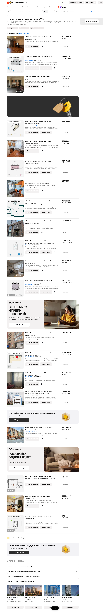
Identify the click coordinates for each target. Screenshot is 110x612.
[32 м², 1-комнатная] (16, 85)
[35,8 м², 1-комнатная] (16, 361)
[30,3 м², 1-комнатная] (16, 149)
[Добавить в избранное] (42, 46)
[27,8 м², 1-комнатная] (16, 169)
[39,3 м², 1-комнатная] (16, 45)
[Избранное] (63, 2)
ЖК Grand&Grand (29, 356)
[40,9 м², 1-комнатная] (16, 289)
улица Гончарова (29, 79)
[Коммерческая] (31, 7)
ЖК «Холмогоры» (29, 480)
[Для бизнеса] (53, 7)
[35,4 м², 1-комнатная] (16, 341)
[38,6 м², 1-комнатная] (16, 436)
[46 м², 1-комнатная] (16, 209)
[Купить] (18, 7)
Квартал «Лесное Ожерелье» (32, 125)
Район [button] (87, 11)
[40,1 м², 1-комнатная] (16, 229)
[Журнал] (45, 7)
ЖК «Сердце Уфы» (29, 204)
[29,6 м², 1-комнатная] (16, 129)
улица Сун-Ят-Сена (30, 335)
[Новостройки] (11, 7)
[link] (100, 2)
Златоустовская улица (30, 375)
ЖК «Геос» (27, 395)
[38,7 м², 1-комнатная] (16, 484)
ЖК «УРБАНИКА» (29, 165)
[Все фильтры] (8, 11)
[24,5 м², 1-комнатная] (16, 249)
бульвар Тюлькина (29, 263)
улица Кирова (28, 498)
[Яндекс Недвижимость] (16, 2)
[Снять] (23, 7)
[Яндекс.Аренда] (61, 7)
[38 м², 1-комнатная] (16, 524)
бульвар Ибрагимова (30, 355)
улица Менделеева (30, 143)
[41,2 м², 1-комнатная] (16, 269)
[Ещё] (42, 28)
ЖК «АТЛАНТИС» (29, 60)
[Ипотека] (39, 7)
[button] (66, 2)
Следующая (24, 537)
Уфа (26, 59)
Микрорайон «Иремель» (31, 431)
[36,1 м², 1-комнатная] (16, 399)
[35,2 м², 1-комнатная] (16, 65)
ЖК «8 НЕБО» (28, 244)
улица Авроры (28, 518)
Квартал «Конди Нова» (31, 520)
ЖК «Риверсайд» (29, 376)
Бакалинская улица (30, 429)
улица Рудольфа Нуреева (31, 223)
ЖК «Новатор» (28, 224)
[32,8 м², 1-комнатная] (16, 189)
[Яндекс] (8, 2)
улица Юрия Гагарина (30, 39)
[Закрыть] (102, 11)
